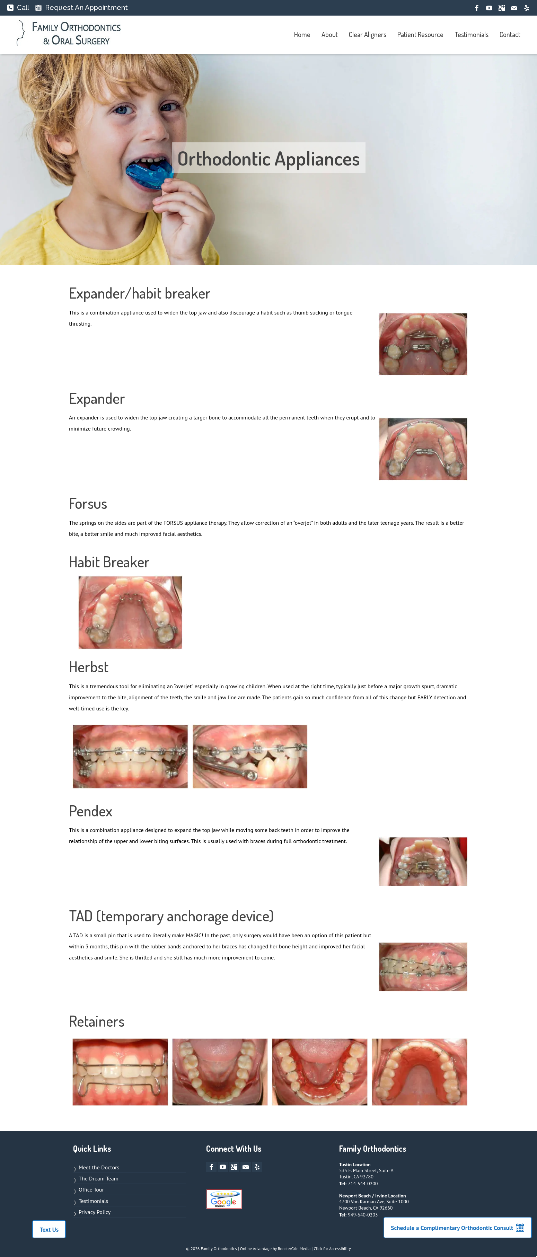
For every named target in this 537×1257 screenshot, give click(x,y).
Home (302, 34)
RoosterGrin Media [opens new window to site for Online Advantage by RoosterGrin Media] (294, 1248)
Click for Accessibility (332, 1248)
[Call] (18, 8)
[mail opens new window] (514, 8)
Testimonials (471, 34)
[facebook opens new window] (477, 8)
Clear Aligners (367, 34)
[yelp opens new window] (526, 8)
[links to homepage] (69, 34)
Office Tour (91, 1189)
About (330, 34)
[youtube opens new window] (489, 8)
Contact (510, 34)
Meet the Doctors (99, 1167)
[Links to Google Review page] (224, 1200)
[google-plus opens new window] (502, 8)
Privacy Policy (95, 1212)
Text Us (44, 1229)
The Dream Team (98, 1178)
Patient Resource (420, 34)
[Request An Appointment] (82, 8)
